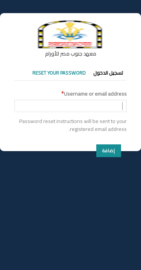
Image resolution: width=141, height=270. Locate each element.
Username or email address (95, 94)
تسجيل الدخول (108, 72)
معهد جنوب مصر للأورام (70, 53)
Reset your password (59, 72)
